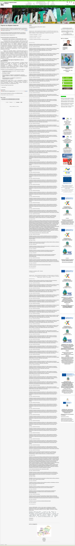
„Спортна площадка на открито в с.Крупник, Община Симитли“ (67, 260)
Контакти (65, 0)
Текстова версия (71, 0)
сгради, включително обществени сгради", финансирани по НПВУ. (39, 232)
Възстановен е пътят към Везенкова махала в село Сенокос (11, 98)
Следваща (17, 102)
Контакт (64, 49)
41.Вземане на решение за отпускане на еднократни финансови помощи (40, 264)
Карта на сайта (57, 0)
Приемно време (65, 48)
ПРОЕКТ (67, 218)
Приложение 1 (31, 518)
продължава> (4, 87)
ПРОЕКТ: (67, 258)
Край (21, 102)
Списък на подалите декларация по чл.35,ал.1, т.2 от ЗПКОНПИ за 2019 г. (12, 93)
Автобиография (65, 47)
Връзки (62, 0)
